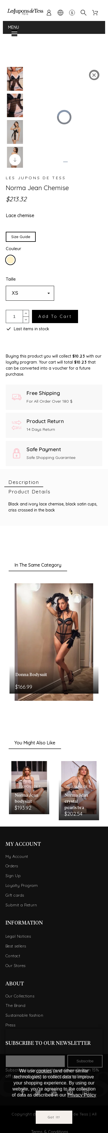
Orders (11, 864)
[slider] (65, 160)
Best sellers (15, 944)
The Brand (15, 1003)
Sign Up (13, 873)
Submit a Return (21, 903)
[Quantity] (14, 314)
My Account (16, 854)
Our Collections (20, 994)
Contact (12, 953)
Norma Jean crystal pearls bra (76, 799)
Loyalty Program (21, 883)
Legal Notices (18, 934)
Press (10, 1023)
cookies (44, 1070)
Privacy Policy (81, 1095)
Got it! (54, 1117)
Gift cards (14, 893)
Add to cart (55, 314)
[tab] (23, 480)
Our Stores (15, 963)
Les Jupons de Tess (36, 176)
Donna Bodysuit (31, 673)
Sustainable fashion (24, 1013)
